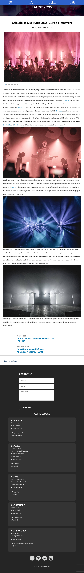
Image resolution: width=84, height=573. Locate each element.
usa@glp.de (14, 546)
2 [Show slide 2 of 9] (6, 84)
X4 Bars (20, 107)
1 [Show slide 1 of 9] (5, 84)
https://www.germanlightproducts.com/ (22, 543)
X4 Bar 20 (65, 100)
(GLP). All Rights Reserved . (42, 566)
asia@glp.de (14, 466)
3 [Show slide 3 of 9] (8, 84)
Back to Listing (10, 360)
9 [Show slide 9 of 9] (17, 84)
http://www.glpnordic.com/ (19, 433)
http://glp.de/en (15, 492)
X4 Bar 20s (7, 125)
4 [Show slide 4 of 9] (9, 84)
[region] (42, 59)
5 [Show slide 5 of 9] (11, 84)
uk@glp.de (14, 494)
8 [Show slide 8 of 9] (15, 84)
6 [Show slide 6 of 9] (12, 84)
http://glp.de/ (15, 464)
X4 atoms (17, 125)
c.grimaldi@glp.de (16, 435)
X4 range (59, 111)
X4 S (14, 187)
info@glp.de (14, 520)
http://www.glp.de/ (16, 517)
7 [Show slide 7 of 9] (14, 84)
